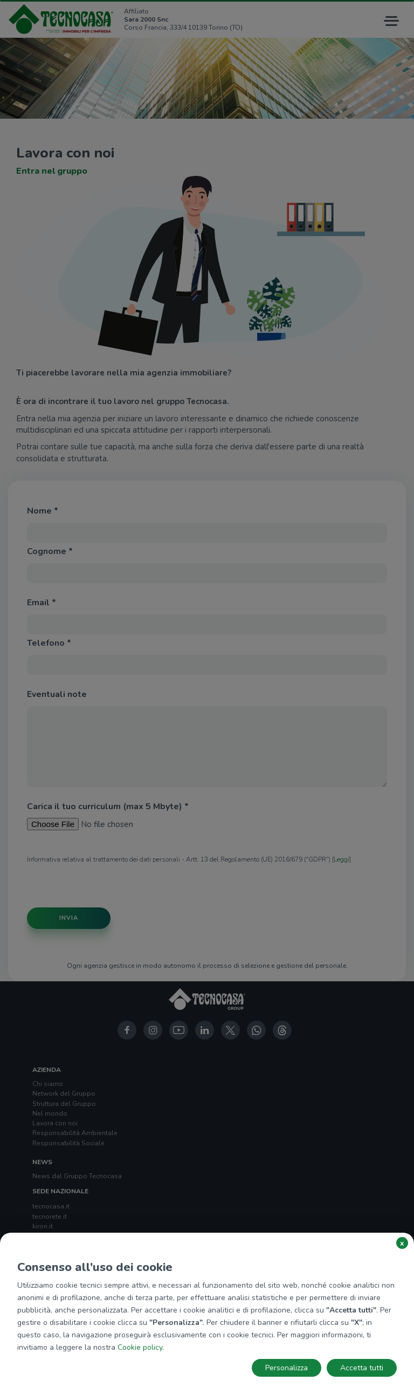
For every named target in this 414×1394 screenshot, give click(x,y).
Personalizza (286, 1368)
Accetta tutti (361, 1368)
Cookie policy (140, 1347)
